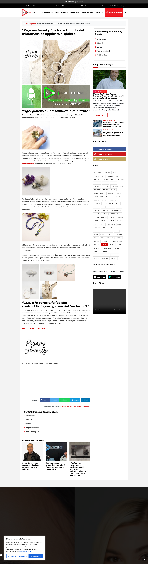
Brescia (105, 183)
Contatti (105, 6)
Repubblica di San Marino (103, 231)
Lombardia (110, 207)
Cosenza (97, 189)
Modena (104, 214)
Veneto (96, 251)
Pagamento (88, 6)
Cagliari (113, 183)
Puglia (119, 224)
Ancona (108, 172)
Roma (96, 234)
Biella (113, 179)
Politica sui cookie (25, 551)
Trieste (112, 244)
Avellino (110, 176)
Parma (96, 220)
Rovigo (102, 234)
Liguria (96, 207)
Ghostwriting (87, 12)
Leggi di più (100, 115)
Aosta (115, 172)
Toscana (104, 241)
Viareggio (105, 258)
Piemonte (120, 220)
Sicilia (96, 238)
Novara (104, 217)
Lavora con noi (97, 6)
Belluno (97, 179)
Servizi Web (74, 12)
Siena (103, 238)
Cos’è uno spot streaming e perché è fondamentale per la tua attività (55, 466)
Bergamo (106, 179)
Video (82, 6)
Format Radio (47, 12)
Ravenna (97, 227)
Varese (116, 248)
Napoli (96, 217)
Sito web (29, 420)
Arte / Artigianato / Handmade (71, 406)
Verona (96, 258)
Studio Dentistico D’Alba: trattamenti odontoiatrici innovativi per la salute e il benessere (109, 96)
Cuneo (113, 189)
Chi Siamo (58, 6)
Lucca (119, 207)
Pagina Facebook (31, 428)
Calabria (97, 186)
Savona (119, 234)
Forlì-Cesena (98, 196)
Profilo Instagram (31, 432)
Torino (96, 241)
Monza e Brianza (115, 214)
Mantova (97, 210)
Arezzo (96, 176)
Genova (96, 200)
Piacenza (111, 220)
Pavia (103, 220)
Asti (103, 176)
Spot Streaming (61, 12)
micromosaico (28, 163)
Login (123, 6)
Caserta (115, 186)
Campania (106, 186)
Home (26, 24)
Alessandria (98, 172)
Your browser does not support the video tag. (109, 301)
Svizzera (118, 238)
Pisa (95, 224)
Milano (96, 214)
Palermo (120, 217)
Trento (96, 244)
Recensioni (77, 6)
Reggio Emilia (107, 227)
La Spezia (97, 203)
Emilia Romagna (99, 193)
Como (122, 186)
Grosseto (113, 200)
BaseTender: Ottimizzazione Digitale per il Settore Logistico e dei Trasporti (113, 124)
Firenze (118, 193)
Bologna (121, 179)
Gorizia (104, 200)
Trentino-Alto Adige (117, 241)
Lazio (105, 203)
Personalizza (12, 556)
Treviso (104, 244)
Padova (111, 217)
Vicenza (114, 258)
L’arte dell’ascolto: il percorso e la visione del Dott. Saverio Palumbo (31, 466)
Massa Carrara (116, 210)
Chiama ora (30, 416)
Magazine (99, 12)
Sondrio (110, 238)
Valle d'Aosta (106, 248)
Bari (117, 176)
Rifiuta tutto (23, 556)
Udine (119, 244)
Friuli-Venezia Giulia (113, 196)
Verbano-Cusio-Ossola (102, 255)
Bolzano (97, 183)
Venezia (104, 251)
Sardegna (111, 234)
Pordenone (111, 224)
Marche (105, 210)
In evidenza (86, 406)
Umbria (96, 248)
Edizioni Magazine (67, 6)
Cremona (106, 189)
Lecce (111, 203)
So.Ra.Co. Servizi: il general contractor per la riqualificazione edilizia (113, 134)
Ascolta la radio (115, 12)
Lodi (103, 207)
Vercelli (115, 255)
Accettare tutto (36, 556)
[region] (24, 548)
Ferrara (110, 193)
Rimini (117, 231)
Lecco (117, 203)
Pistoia (102, 224)
